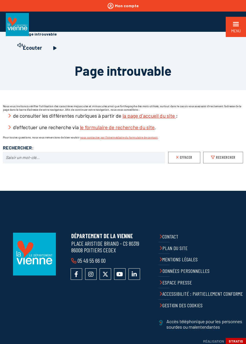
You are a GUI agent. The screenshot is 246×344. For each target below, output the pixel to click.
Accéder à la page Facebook (76, 274)
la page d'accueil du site (149, 115)
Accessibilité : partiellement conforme (202, 294)
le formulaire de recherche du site (117, 127)
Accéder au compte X (105, 274)
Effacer (186, 157)
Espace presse (177, 282)
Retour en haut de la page (237, 191)
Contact (170, 236)
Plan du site (175, 248)
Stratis (236, 341)
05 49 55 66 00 (91, 260)
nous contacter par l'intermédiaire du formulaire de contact (119, 137)
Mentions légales (180, 259)
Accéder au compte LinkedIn (134, 274)
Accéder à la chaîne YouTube (120, 274)
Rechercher (225, 157)
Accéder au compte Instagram (91, 274)
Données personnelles (186, 271)
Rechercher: (18, 147)
